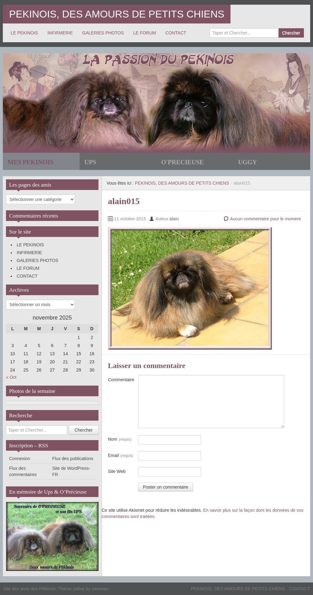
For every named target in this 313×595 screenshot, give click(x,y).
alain (174, 218)
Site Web (117, 471)
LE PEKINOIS (24, 32)
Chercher (291, 32)
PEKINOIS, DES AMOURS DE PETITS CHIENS (116, 14)
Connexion (19, 458)
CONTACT (175, 32)
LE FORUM (144, 32)
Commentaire (121, 379)
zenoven (100, 588)
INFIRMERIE (60, 32)
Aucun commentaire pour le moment (265, 218)
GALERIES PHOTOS (103, 32)
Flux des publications (72, 458)
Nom (119, 439)
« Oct (11, 377)
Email (120, 455)
